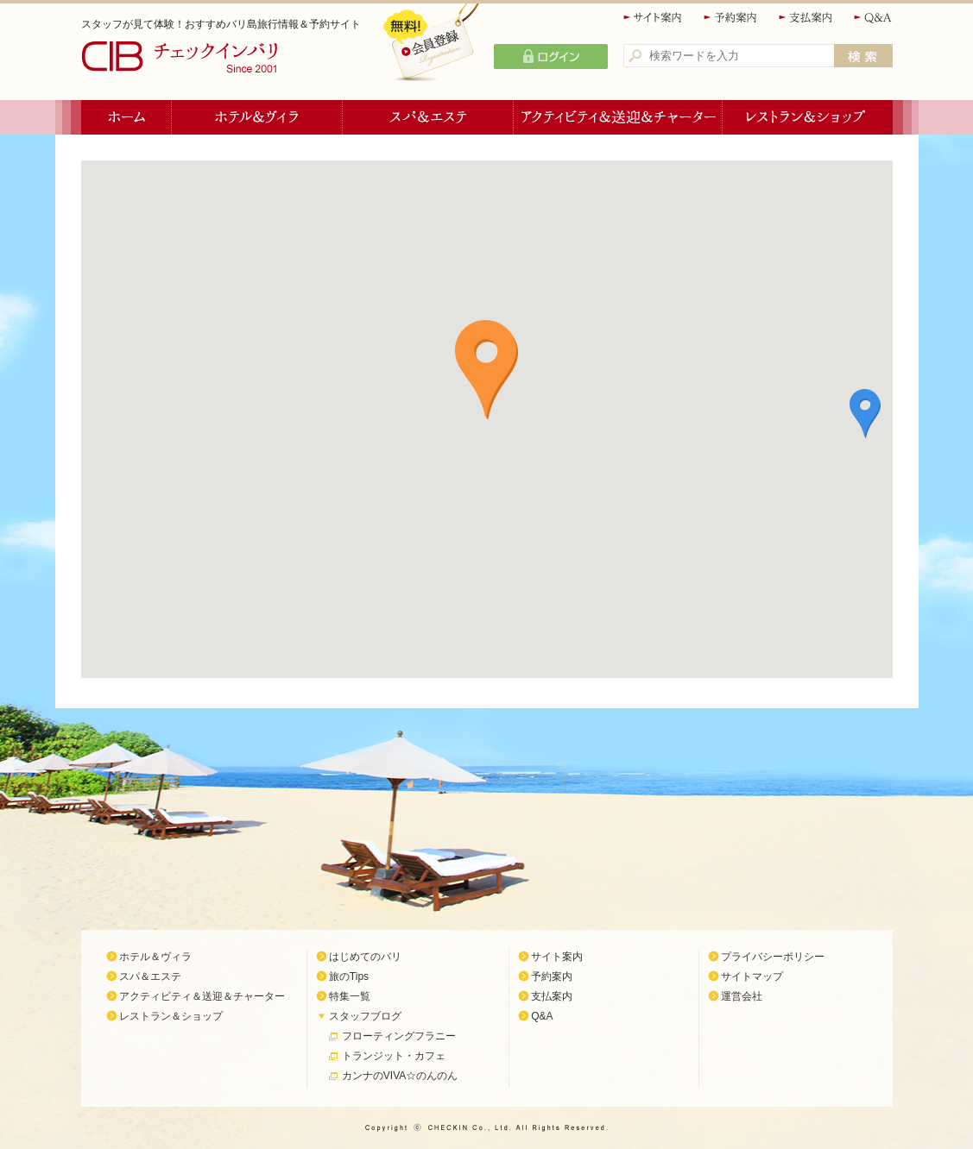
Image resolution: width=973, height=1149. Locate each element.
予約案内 (731, 17)
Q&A (873, 17)
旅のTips (349, 976)
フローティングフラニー (399, 1036)
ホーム (126, 117)
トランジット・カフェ (393, 1056)
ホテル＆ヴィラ (257, 117)
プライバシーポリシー (773, 957)
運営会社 (741, 996)
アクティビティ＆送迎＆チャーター (618, 117)
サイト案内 (653, 17)
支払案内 (806, 17)
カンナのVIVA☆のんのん (400, 1076)
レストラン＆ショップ (808, 117)
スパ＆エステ (428, 117)
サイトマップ (752, 976)
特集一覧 (349, 996)
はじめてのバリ (365, 957)
